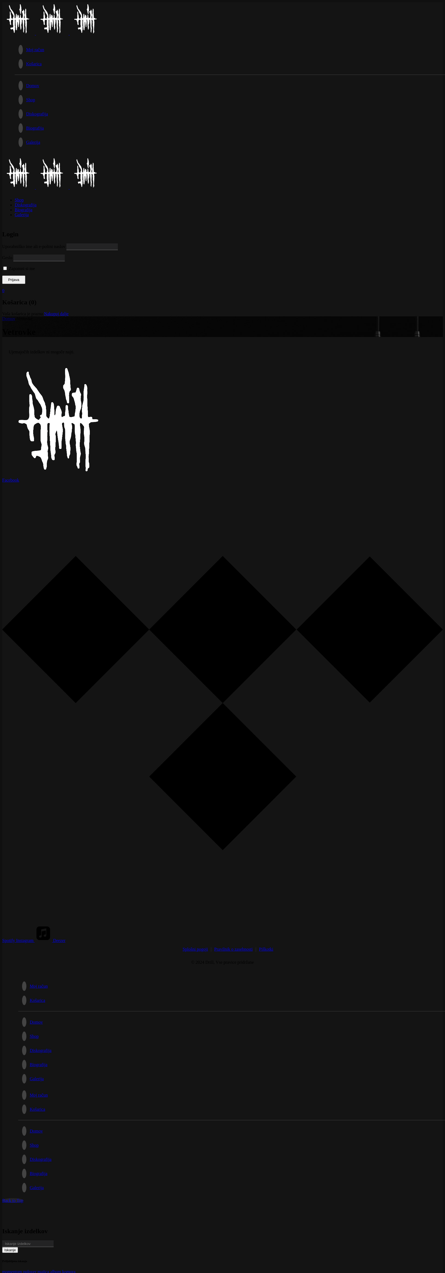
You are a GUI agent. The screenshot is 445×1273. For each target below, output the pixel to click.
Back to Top (12, 1200)
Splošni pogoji (195, 949)
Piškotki (266, 949)
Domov (8, 318)
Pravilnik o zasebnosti (233, 949)
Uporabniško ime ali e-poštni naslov (33, 246)
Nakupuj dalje (56, 313)
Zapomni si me (19, 268)
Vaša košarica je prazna (22, 313)
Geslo (7, 257)
